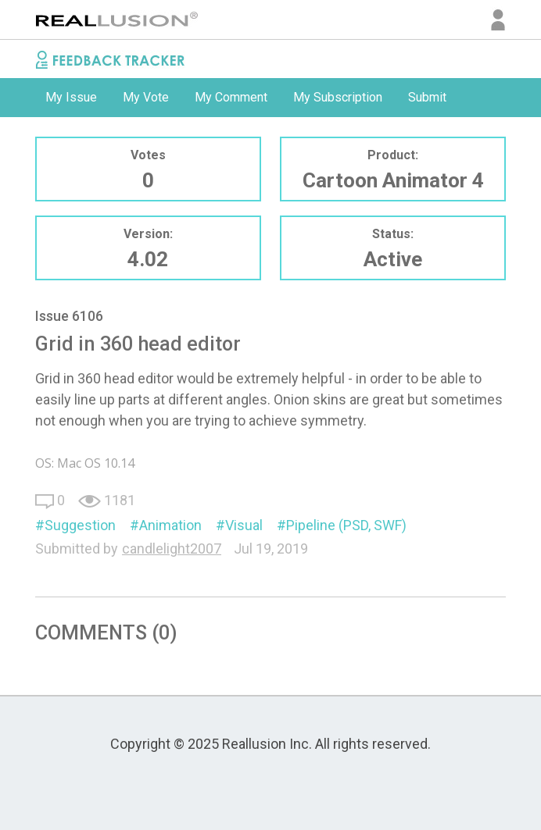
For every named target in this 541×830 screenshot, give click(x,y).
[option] (71, 97)
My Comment (231, 97)
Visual (244, 525)
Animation (170, 525)
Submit (427, 97)
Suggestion (80, 525)
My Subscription (337, 97)
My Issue (71, 97)
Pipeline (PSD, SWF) (346, 525)
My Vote (146, 97)
